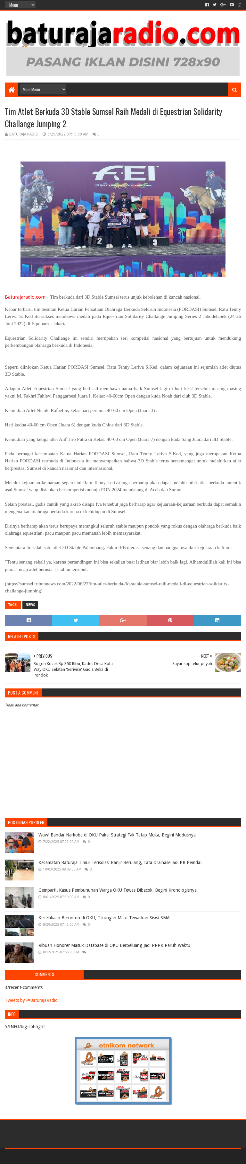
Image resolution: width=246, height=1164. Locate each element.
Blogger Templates (77, 1156)
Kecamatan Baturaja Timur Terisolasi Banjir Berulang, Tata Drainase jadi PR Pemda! (119, 862)
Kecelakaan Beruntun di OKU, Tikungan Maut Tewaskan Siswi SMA (104, 917)
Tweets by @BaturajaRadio (31, 1000)
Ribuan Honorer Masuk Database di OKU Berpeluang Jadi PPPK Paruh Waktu (114, 945)
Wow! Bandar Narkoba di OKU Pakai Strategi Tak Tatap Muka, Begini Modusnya (117, 834)
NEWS (30, 605)
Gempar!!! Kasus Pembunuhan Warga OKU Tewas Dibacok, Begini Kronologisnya (117, 890)
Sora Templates (40, 1156)
